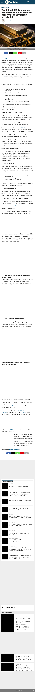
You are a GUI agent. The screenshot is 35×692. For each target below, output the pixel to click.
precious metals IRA (14, 449)
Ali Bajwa (10, 20)
